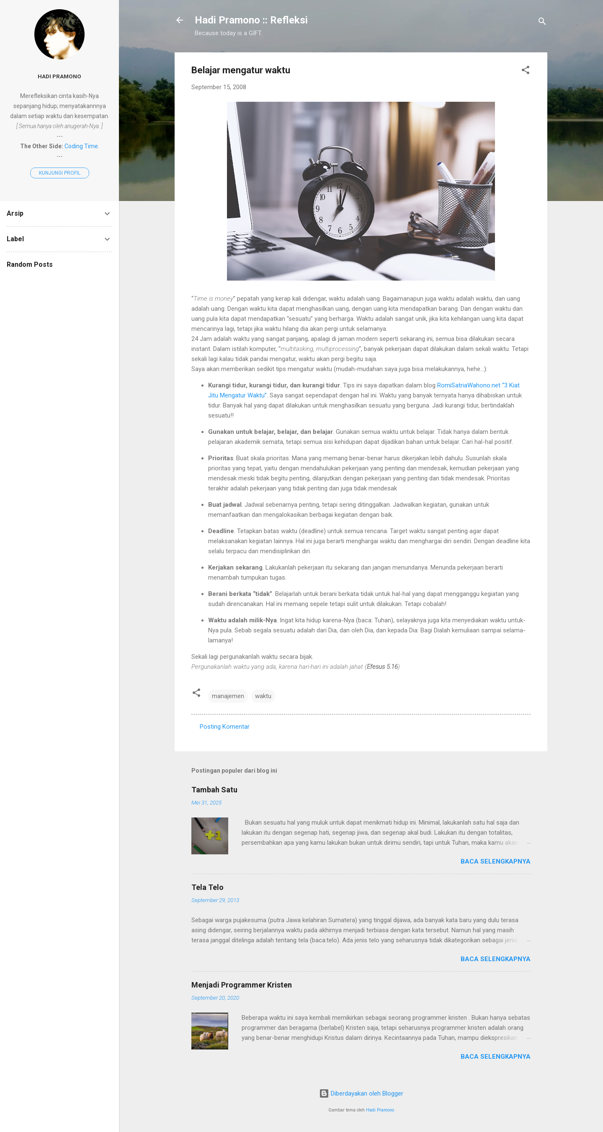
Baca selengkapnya (496, 861)
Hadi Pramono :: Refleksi (251, 20)
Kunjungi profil (59, 173)
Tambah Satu (214, 789)
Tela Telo (207, 887)
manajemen (228, 696)
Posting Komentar (225, 726)
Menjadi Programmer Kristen (241, 984)
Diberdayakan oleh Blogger (361, 1093)
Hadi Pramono (380, 1110)
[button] (526, 71)
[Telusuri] (542, 23)
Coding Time (81, 146)
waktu (263, 696)
